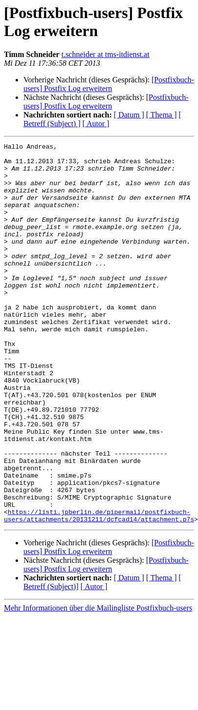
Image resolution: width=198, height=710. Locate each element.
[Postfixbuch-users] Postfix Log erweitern (108, 84)
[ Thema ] (161, 115)
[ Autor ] (95, 123)
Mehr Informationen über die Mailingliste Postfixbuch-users (98, 675)
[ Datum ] (129, 115)
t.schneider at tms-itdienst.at (105, 54)
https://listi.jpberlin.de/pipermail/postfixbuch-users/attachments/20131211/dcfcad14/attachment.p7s (99, 582)
